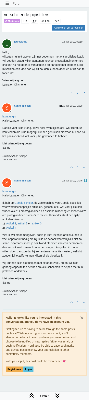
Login (28, 369)
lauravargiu (20, 41)
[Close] (81, 318)
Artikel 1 (11, 223)
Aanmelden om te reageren (68, 27)
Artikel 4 (11, 227)
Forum (17, 4)
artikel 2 (22, 223)
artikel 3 (37, 223)
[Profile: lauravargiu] (9, 116)
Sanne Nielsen (22, 105)
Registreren (14, 369)
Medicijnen (12, 21)
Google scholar (24, 202)
